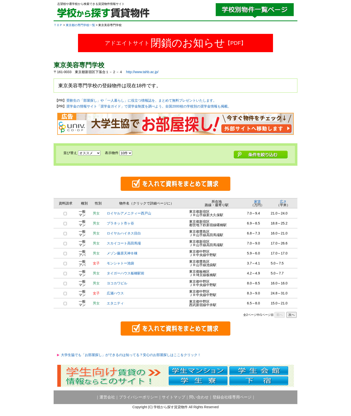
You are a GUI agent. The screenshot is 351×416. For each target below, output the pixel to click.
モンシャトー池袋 (120, 263)
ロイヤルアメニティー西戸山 (129, 213)
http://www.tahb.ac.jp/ (142, 72)
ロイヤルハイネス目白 (124, 233)
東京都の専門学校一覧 (80, 25)
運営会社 (107, 397)
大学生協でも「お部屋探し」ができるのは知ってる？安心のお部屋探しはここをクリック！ (131, 355)
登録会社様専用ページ (232, 397)
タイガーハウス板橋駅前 (125, 273)
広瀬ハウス (115, 293)
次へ (291, 315)
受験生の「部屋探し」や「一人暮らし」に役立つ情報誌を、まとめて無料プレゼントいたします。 (141, 100)
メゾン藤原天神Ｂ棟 (122, 253)
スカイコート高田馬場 (124, 243)
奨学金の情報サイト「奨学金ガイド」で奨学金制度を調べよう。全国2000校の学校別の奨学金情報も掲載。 (148, 106)
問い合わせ (199, 397)
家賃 (257, 201)
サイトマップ (173, 397)
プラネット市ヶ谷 (120, 223)
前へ (279, 315)
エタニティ (115, 303)
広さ (283, 201)
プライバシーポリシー (138, 397)
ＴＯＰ (58, 25)
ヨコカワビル (117, 283)
